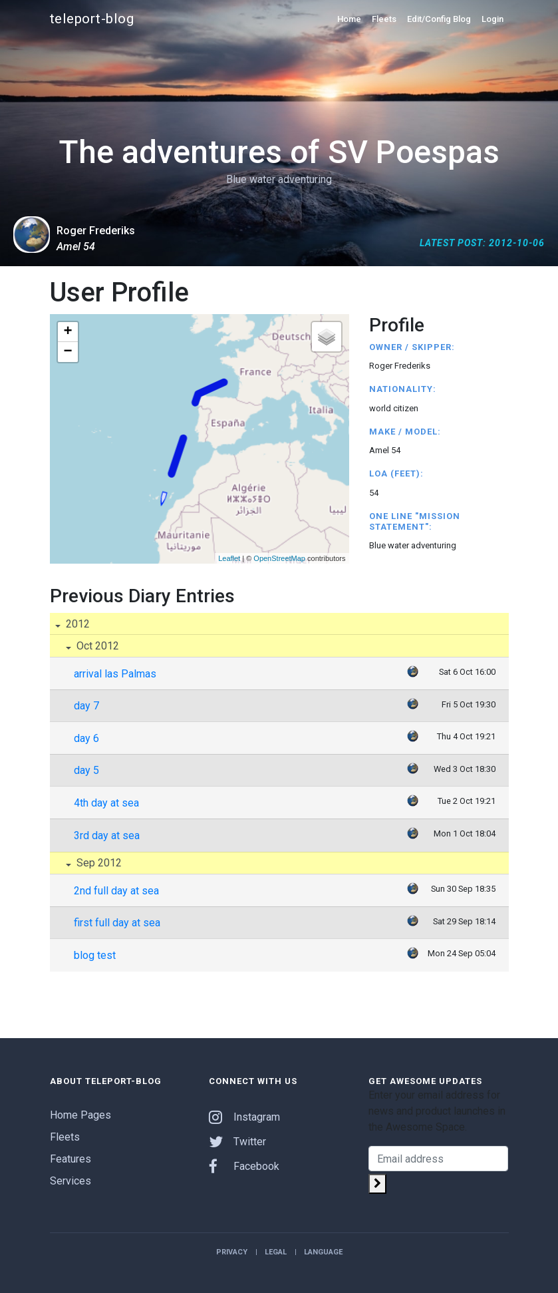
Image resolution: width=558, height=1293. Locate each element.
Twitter (237, 1141)
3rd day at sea (107, 835)
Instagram (244, 1117)
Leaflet (229, 558)
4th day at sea (106, 803)
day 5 (86, 770)
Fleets (384, 19)
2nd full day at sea (116, 890)
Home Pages (80, 1115)
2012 (76, 624)
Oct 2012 (96, 646)
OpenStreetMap (279, 558)
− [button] (67, 352)
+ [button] (67, 332)
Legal (276, 1252)
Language (323, 1252)
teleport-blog (92, 19)
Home (349, 19)
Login (492, 19)
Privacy (231, 1252)
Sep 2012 (98, 862)
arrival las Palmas (115, 673)
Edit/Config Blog (439, 19)
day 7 (86, 705)
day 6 (86, 738)
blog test (95, 955)
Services (70, 1181)
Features (70, 1159)
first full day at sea (117, 922)
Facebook (244, 1166)
